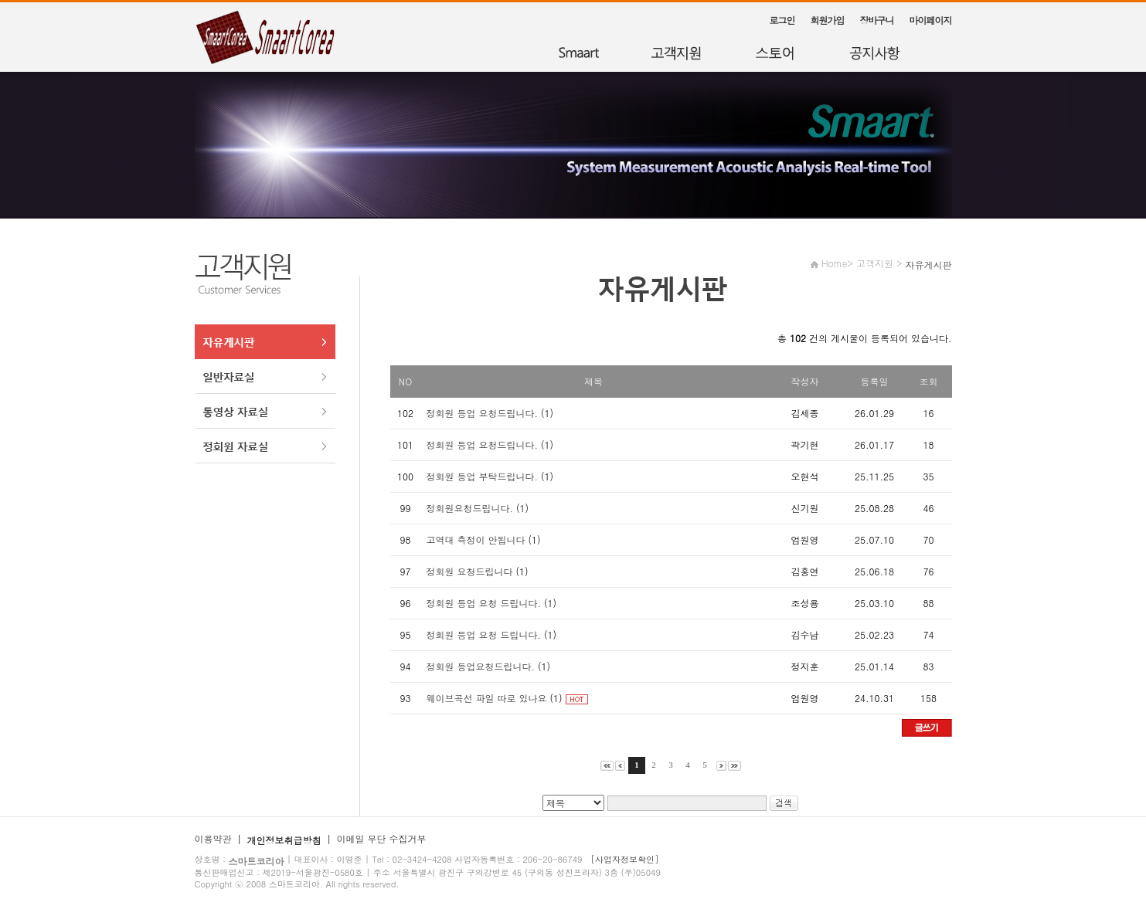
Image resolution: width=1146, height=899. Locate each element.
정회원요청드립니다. (470, 507)
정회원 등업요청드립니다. (481, 666)
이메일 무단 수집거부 (382, 838)
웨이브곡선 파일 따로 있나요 (487, 697)
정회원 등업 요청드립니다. (483, 412)
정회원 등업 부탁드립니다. (483, 476)
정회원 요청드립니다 (470, 571)
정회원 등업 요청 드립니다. (484, 602)
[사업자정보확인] (625, 859)
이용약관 (213, 838)
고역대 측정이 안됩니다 (476, 539)
